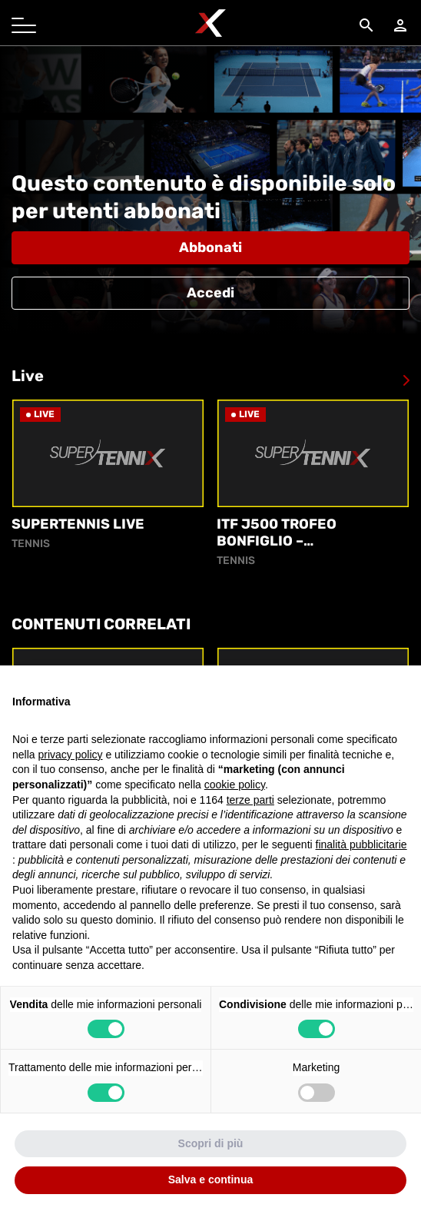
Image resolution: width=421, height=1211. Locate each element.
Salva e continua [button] (210, 1179)
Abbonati (210, 247)
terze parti (250, 800)
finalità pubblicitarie (361, 844)
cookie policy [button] (234, 784)
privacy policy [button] (70, 754)
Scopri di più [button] (211, 1143)
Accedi (210, 292)
